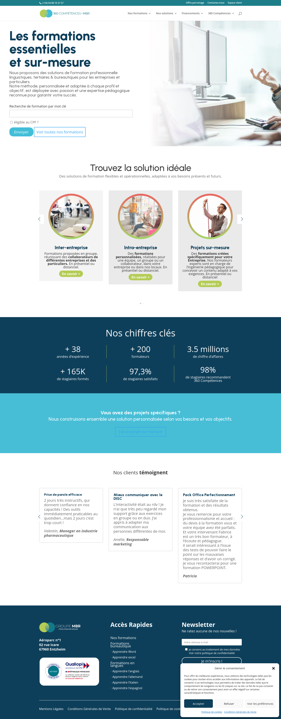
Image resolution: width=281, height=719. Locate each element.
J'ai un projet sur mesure (140, 431)
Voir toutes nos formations (59, 132)
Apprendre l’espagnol (127, 688)
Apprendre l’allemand (127, 677)
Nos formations (137, 13)
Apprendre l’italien (125, 682)
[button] (273, 668)
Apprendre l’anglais (125, 671)
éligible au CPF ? (24, 122)
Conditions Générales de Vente (240, 712)
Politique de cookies (211, 712)
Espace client (235, 3)
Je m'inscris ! (211, 661)
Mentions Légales (51, 709)
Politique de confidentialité (133, 709)
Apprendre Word (124, 652)
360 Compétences (219, 13)
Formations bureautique (120, 645)
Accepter (198, 703)
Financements (191, 13)
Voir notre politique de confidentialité (212, 653)
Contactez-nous (216, 3)
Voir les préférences (260, 703)
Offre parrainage (195, 3)
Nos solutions (164, 13)
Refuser (229, 703)
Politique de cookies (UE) (173, 709)
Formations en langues (122, 665)
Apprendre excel (124, 657)
